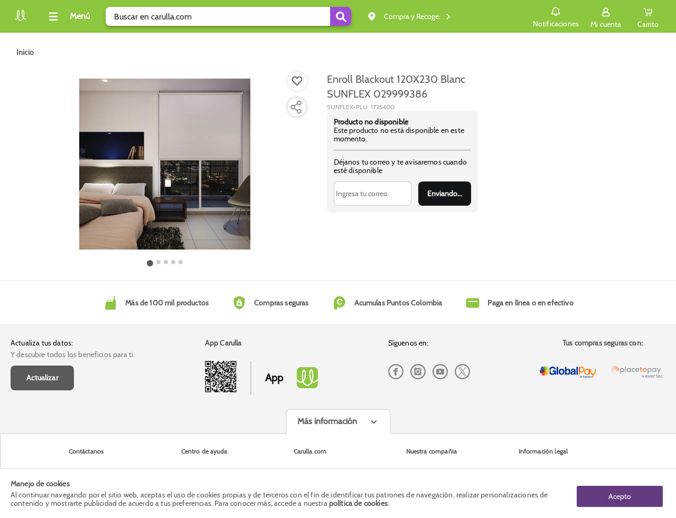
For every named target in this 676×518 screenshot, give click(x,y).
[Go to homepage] (25, 52)
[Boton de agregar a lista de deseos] (297, 81)
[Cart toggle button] (647, 16)
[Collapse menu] (67, 16)
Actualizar (42, 377)
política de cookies (358, 503)
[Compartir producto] (296, 107)
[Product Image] (164, 164)
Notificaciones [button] (554, 16)
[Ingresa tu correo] (372, 193)
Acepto (619, 493)
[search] (228, 16)
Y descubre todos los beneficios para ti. (73, 354)
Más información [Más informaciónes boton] (327, 421)
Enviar (444, 193)
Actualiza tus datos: (42, 343)
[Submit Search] (340, 16)
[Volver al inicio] (20, 19)
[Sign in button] (604, 16)
